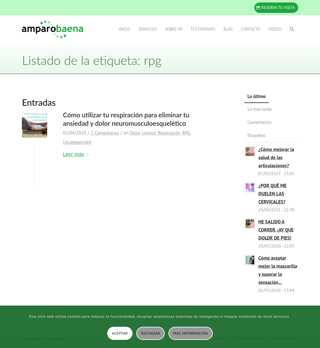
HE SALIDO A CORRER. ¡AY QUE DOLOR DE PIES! (276, 229)
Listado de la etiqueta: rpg (91, 60)
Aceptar (120, 333)
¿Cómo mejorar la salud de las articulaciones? (276, 157)
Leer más (76, 154)
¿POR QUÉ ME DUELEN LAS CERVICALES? (272, 193)
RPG (186, 133)
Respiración (169, 133)
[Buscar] (292, 29)
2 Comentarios (105, 133)
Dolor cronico (143, 133)
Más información (190, 333)
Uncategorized (77, 142)
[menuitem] (124, 29)
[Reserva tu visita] (276, 7)
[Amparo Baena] (52, 29)
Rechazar (150, 333)
